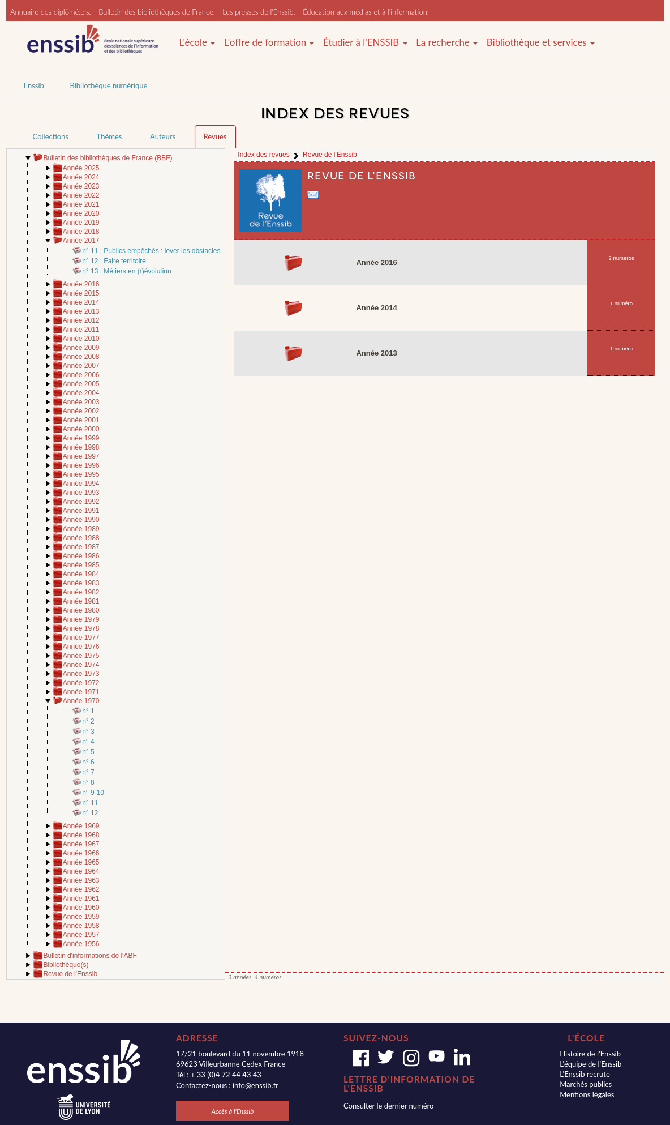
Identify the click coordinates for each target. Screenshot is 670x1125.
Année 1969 (81, 826)
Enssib (34, 85)
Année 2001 (81, 420)
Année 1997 (81, 456)
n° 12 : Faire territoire (114, 261)
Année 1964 (81, 871)
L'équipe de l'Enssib (590, 1063)
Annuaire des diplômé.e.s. (50, 11)
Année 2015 (81, 293)
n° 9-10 (93, 793)
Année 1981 (81, 601)
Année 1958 (81, 926)
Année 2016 (81, 284)
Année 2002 (81, 411)
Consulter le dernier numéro (388, 1105)
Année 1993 (81, 493)
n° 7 (88, 772)
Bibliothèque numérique (108, 85)
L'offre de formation (269, 42)
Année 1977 (81, 637)
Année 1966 (81, 853)
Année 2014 (81, 302)
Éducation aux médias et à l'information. (366, 11)
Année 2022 (81, 195)
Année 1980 (81, 610)
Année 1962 (81, 889)
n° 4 (88, 742)
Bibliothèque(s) (65, 965)
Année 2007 (81, 366)
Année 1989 (81, 529)
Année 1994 (81, 483)
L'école (197, 42)
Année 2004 (81, 393)
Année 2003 (81, 402)
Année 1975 (81, 656)
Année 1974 (81, 665)
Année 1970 (81, 701)
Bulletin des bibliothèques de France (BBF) (107, 158)
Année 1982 (81, 592)
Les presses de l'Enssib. (258, 11)
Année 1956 (81, 944)
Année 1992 (81, 502)
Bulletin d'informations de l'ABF (89, 956)
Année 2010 (81, 339)
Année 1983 (81, 583)
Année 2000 (81, 429)
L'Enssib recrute (585, 1074)
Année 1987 (81, 547)
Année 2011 (81, 329)
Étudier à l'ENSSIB (365, 42)
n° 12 (90, 813)
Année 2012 (81, 320)
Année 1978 (81, 628)
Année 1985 (81, 565)
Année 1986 (81, 556)
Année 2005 (81, 384)
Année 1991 (81, 511)
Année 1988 (81, 538)
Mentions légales (587, 1094)
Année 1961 (81, 898)
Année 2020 (81, 213)
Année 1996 (81, 465)
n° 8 (88, 782)
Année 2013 (81, 311)
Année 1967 (81, 844)
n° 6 (88, 762)
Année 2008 (81, 357)
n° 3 (88, 731)
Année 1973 (81, 674)
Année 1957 (81, 935)
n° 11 (90, 803)
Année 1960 (81, 908)
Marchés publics (586, 1084)
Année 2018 (81, 232)
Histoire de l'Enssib (590, 1053)
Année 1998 (81, 447)
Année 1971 (81, 692)
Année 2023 (81, 186)
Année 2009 (81, 348)
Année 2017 (81, 241)
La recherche (447, 42)
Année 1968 (81, 835)
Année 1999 (81, 438)
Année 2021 (81, 204)
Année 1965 (81, 862)
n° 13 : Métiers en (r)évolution (126, 271)
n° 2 (88, 721)
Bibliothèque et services (541, 42)
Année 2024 (81, 177)
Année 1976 (81, 647)
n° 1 (88, 711)
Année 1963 (81, 880)
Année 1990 (81, 520)
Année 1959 (81, 917)
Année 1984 (81, 574)
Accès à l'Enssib (233, 1111)
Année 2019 (81, 222)
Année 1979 (81, 619)
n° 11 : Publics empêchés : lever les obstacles (151, 251)
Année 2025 (81, 168)
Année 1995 (81, 474)
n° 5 (88, 752)
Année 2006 (81, 375)
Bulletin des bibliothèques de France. (156, 11)
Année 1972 (81, 683)
